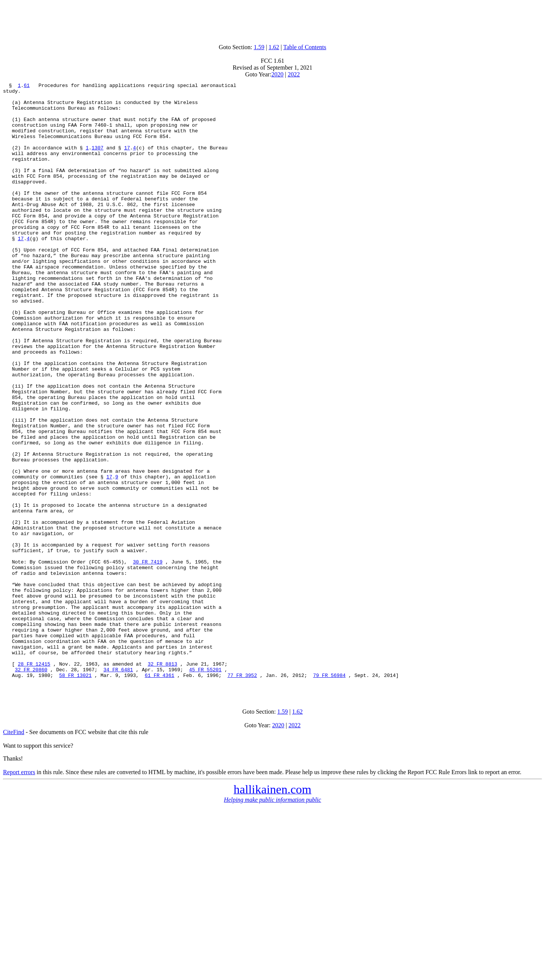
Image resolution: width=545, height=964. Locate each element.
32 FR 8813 (162, 780)
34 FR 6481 (118, 787)
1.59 (259, 47)
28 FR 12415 (34, 780)
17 (127, 161)
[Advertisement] (272, 20)
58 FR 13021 (75, 794)
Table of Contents (305, 47)
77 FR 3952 (242, 794)
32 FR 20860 (31, 787)
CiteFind (13, 853)
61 (27, 86)
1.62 (274, 47)
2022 (294, 74)
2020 (277, 74)
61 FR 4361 (159, 794)
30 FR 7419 (147, 658)
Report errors (19, 893)
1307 (97, 161)
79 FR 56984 (329, 794)
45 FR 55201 (205, 787)
